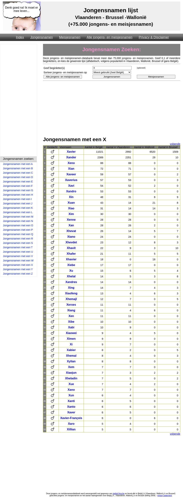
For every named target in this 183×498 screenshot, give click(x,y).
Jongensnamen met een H (18, 194)
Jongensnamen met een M (18, 216)
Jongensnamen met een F (18, 185)
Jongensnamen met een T (18, 247)
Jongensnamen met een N (18, 221)
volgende (175, 143)
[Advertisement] (18, 101)
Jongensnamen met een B (18, 168)
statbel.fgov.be (118, 494)
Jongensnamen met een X (18, 264)
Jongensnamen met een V (18, 256)
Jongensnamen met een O (18, 225)
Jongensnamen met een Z (18, 273)
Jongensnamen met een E (18, 181)
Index (20, 37)
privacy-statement (164, 496)
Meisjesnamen (69, 37)
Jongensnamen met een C (18, 172)
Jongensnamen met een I (17, 199)
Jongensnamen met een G (18, 190)
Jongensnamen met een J (17, 203)
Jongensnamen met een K (18, 207)
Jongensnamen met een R (18, 238)
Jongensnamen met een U (18, 251)
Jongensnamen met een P (18, 229)
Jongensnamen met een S (18, 243)
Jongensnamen (41, 37)
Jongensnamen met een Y (18, 269)
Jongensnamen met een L (18, 212)
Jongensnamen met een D (18, 177)
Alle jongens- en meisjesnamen (109, 37)
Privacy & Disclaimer (154, 37)
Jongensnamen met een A (18, 164)
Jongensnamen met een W (18, 260)
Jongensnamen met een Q (18, 234)
